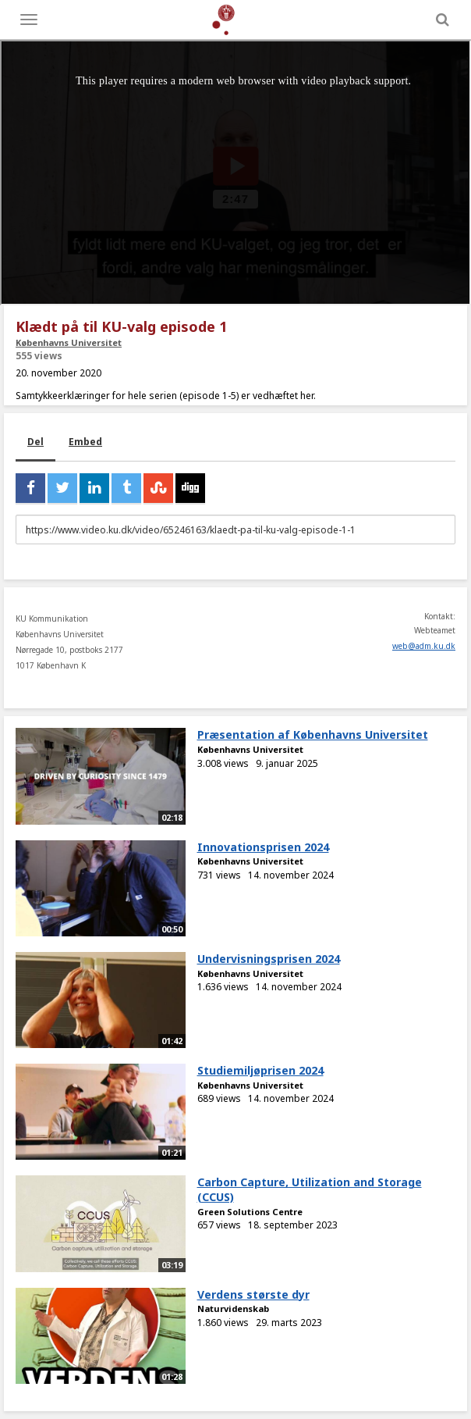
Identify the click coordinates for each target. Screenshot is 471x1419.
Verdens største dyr (253, 1294)
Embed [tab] (85, 441)
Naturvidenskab (233, 1308)
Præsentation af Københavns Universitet (312, 734)
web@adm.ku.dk (423, 645)
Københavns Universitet (69, 342)
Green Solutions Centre (250, 1212)
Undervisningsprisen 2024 (268, 958)
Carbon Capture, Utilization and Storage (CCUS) (309, 1189)
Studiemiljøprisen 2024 (260, 1070)
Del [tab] (35, 441)
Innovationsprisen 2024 (263, 847)
